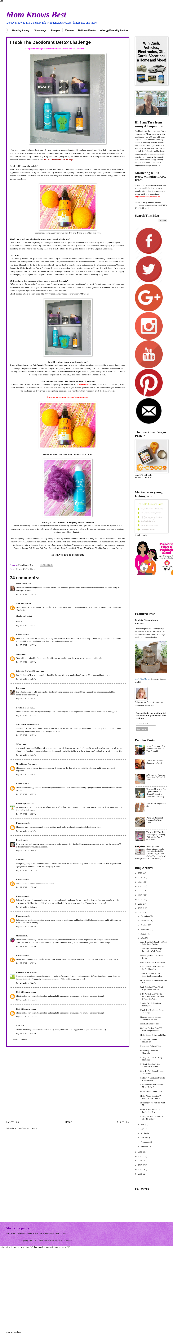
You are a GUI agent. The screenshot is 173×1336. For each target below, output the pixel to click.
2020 (140, 899)
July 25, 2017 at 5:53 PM (26, 699)
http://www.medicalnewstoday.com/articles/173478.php (65, 294)
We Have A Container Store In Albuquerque (152, 1079)
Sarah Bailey (21, 584)
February (144, 1142)
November (145, 921)
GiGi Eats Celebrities (25, 724)
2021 (140, 895)
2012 (140, 1169)
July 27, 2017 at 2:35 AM (26, 907)
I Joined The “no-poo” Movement (149, 1040)
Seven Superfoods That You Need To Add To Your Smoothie (155, 748)
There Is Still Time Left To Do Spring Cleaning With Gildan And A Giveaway (156, 836)
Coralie (19, 840)
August (143, 934)
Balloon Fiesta (86, 30)
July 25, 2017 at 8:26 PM (26, 814)
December (144, 916)
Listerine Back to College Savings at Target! (150, 1018)
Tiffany (19, 744)
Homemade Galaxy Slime (150, 1046)
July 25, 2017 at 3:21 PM (26, 662)
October (144, 925)
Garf (18, 1026)
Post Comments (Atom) (27, 1128)
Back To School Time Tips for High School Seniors (152, 988)
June (142, 1124)
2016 (140, 1152)
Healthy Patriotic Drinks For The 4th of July (151, 1117)
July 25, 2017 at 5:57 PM (26, 715)
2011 (140, 1174)
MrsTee (19, 936)
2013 (140, 1165)
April (142, 1133)
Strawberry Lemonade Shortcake (149, 1051)
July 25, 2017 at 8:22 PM (26, 794)
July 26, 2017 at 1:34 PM (26, 831)
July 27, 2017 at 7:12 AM (26, 946)
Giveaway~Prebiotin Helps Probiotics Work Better (151, 950)
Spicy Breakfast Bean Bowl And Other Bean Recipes (153, 943)
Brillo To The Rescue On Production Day (150, 1110)
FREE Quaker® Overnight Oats (153, 1035)
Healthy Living (20, 30)
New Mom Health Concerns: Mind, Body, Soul (152, 1086)
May (142, 1129)
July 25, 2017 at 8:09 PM (26, 774)
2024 (140, 882)
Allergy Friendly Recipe (114, 30)
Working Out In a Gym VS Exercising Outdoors (151, 1029)
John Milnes (21, 603)
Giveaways (40, 30)
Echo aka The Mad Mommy (28, 671)
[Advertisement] (35, 1083)
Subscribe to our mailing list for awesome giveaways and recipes (151, 715)
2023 (140, 886)
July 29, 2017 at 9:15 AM (26, 1033)
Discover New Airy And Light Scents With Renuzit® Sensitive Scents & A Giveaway (156, 793)
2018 (140, 908)
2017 (140, 913)
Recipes (55, 30)
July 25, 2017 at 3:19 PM (26, 645)
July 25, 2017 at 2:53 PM (26, 625)
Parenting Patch (23, 803)
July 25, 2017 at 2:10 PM (26, 594)
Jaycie (18, 654)
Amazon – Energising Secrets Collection (75, 522)
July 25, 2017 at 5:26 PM (26, 679)
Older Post (123, 1121)
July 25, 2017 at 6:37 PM (26, 755)
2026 (140, 873)
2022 (140, 891)
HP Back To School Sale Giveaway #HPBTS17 (150, 1065)
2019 (140, 904)
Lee (17, 688)
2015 (140, 1156)
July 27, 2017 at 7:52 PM (26, 983)
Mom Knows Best (36, 14)
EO (70, 233)
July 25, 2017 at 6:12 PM (26, 735)
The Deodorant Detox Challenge (58, 159)
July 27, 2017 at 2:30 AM (26, 887)
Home (68, 1121)
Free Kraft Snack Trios (149, 1024)
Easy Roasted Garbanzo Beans (152, 962)
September (145, 929)
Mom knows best (13, 1332)
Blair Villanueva (23, 992)
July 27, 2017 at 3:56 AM (26, 926)
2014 (140, 1161)
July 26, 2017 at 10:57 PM (26, 870)
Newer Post (13, 1121)
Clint (18, 860)
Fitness (69, 30)
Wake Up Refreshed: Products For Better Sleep (154, 820)
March (143, 1137)
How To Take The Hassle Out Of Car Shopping (152, 968)
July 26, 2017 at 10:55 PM (26, 851)
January (143, 1146)
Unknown (20, 634)
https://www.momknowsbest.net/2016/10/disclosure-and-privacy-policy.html (37, 1233)
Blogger (68, 1240)
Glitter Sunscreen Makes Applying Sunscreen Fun (151, 974)
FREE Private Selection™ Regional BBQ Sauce (150, 1097)
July (142, 938)
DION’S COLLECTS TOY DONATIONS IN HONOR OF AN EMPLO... (152, 996)
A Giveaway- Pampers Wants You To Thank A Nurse (155, 777)
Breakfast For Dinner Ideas (151, 1091)
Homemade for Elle (24, 972)
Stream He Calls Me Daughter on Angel (154, 761)
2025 (140, 877)
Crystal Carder (22, 708)
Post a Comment (20, 1039)
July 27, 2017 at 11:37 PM (26, 1000)
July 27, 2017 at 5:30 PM (26, 963)
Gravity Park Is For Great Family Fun (150, 1004)
